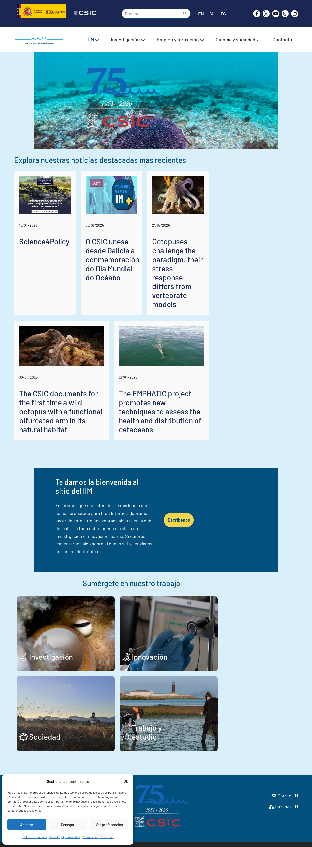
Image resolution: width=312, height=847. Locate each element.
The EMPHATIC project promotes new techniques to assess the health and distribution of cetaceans (224, 437)
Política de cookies (35, 837)
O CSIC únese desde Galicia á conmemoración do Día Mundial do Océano (153, 305)
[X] (266, 13)
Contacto (282, 39)
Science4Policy (44, 291)
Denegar (68, 824)
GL (212, 13)
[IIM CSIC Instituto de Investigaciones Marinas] (40, 39)
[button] (126, 781)
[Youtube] (275, 13)
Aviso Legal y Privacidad (64, 837)
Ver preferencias (109, 824)
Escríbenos (238, 525)
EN (201, 13)
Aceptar (26, 824)
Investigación (51, 649)
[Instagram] (285, 13)
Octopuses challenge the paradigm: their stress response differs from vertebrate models (252, 305)
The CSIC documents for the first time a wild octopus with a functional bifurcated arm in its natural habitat (83, 437)
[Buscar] (151, 14)
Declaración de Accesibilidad (228, 841)
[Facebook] (256, 13)
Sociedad (44, 729)
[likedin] (294, 13)
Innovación (188, 649)
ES (223, 13)
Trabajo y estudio (199, 729)
